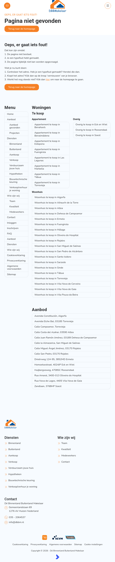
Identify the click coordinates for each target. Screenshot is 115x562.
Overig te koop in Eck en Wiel (91, 124)
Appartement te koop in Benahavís (47, 126)
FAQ (9, 233)
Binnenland (15, 144)
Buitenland (15, 149)
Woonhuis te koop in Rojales (49, 240)
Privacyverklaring (16, 260)
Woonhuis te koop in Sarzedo (50, 262)
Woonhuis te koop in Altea (48, 208)
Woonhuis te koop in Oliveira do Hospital (56, 235)
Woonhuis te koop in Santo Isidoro (52, 256)
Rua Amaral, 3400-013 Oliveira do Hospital (57, 375)
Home (10, 114)
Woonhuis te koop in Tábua (49, 273)
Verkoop (13, 160)
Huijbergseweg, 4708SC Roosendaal (54, 370)
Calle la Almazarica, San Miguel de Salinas (57, 343)
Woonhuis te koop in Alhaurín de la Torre (56, 202)
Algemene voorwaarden (14, 267)
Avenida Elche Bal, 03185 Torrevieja (53, 321)
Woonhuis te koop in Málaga (49, 229)
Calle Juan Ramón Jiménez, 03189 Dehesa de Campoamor (65, 337)
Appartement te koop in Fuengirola (47, 151)
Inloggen (11, 223)
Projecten (14, 133)
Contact (11, 217)
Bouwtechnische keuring (18, 181)
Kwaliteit (14, 206)
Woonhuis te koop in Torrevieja (51, 278)
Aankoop (14, 154)
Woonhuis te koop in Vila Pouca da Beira (56, 294)
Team (12, 201)
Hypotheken (15, 173)
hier (48, 79)
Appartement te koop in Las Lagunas (49, 159)
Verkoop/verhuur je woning (18, 189)
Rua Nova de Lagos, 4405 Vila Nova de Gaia (58, 380)
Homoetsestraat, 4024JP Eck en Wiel (54, 364)
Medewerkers (16, 212)
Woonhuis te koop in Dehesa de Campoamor (58, 213)
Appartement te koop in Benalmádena (47, 134)
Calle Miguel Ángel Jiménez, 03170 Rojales (57, 348)
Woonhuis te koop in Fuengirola (51, 224)
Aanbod (11, 119)
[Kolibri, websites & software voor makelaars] (57, 556)
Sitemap (11, 274)
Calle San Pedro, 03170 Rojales (51, 353)
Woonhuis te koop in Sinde (48, 267)
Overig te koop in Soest (88, 135)
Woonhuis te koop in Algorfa (49, 197)
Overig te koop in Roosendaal (91, 130)
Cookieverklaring (16, 255)
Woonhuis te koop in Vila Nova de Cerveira (57, 283)
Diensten (12, 138)
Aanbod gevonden (14, 126)
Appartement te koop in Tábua (47, 175)
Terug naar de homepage (21, 28)
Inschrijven (12, 228)
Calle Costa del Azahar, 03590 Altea (54, 332)
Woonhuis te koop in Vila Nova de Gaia (55, 289)
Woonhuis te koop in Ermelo (49, 219)
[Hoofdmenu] (108, 6)
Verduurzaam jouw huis (16, 167)
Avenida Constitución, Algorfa (50, 316)
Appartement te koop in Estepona (47, 142)
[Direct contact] (7, 6)
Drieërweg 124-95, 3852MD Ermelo (54, 359)
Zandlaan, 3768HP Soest (47, 386)
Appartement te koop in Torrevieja (47, 184)
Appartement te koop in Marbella (47, 167)
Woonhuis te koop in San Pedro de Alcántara (58, 251)
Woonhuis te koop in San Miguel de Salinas (57, 246)
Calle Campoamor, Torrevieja (49, 326)
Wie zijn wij (13, 195)
